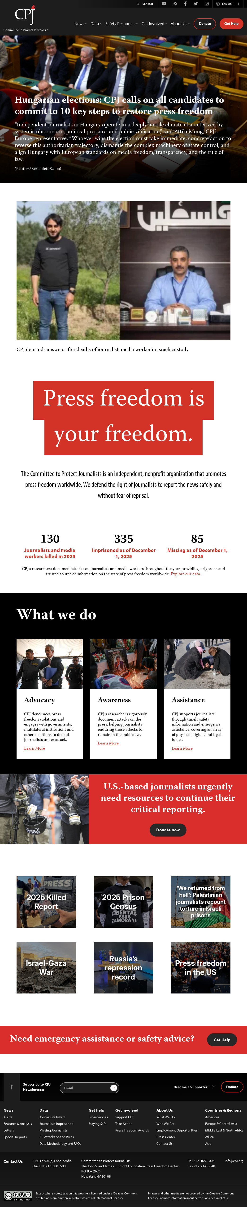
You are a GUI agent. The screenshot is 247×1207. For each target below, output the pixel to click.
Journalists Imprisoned (56, 1123)
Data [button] (95, 23)
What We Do (165, 1117)
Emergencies (98, 1117)
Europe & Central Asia (221, 1123)
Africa (209, 1137)
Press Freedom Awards (132, 1130)
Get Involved (126, 1110)
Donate (205, 23)
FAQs (224, 1198)
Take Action (123, 1123)
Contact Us (164, 1143)
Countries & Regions (223, 1110)
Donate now (168, 830)
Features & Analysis (18, 1123)
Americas (212, 1117)
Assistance (188, 701)
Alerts (8, 1117)
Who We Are (165, 1123)
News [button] (79, 23)
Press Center (165, 1137)
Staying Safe (97, 1123)
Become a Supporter (191, 1087)
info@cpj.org (234, 1160)
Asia (208, 1143)
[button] (238, 4)
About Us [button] (179, 23)
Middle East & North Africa (224, 1130)
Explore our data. (186, 574)
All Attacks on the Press (56, 1137)
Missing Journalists (53, 1130)
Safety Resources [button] (120, 23)
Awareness (114, 701)
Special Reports (15, 1137)
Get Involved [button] (153, 23)
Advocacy (39, 701)
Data (43, 1110)
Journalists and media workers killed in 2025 (49, 546)
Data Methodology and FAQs (60, 1143)
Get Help (231, 23)
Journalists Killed (52, 1117)
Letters (9, 1130)
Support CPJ (124, 1117)
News (8, 1110)
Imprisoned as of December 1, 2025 (123, 546)
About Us (164, 1110)
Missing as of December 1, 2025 (197, 546)
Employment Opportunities (177, 1130)
